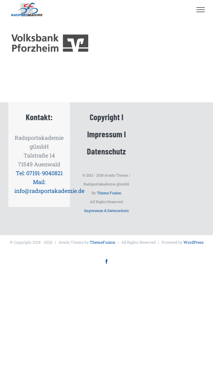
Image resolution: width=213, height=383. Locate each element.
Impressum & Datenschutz (106, 210)
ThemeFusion (102, 242)
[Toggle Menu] (200, 9)
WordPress (193, 242)
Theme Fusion (109, 192)
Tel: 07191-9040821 (39, 173)
